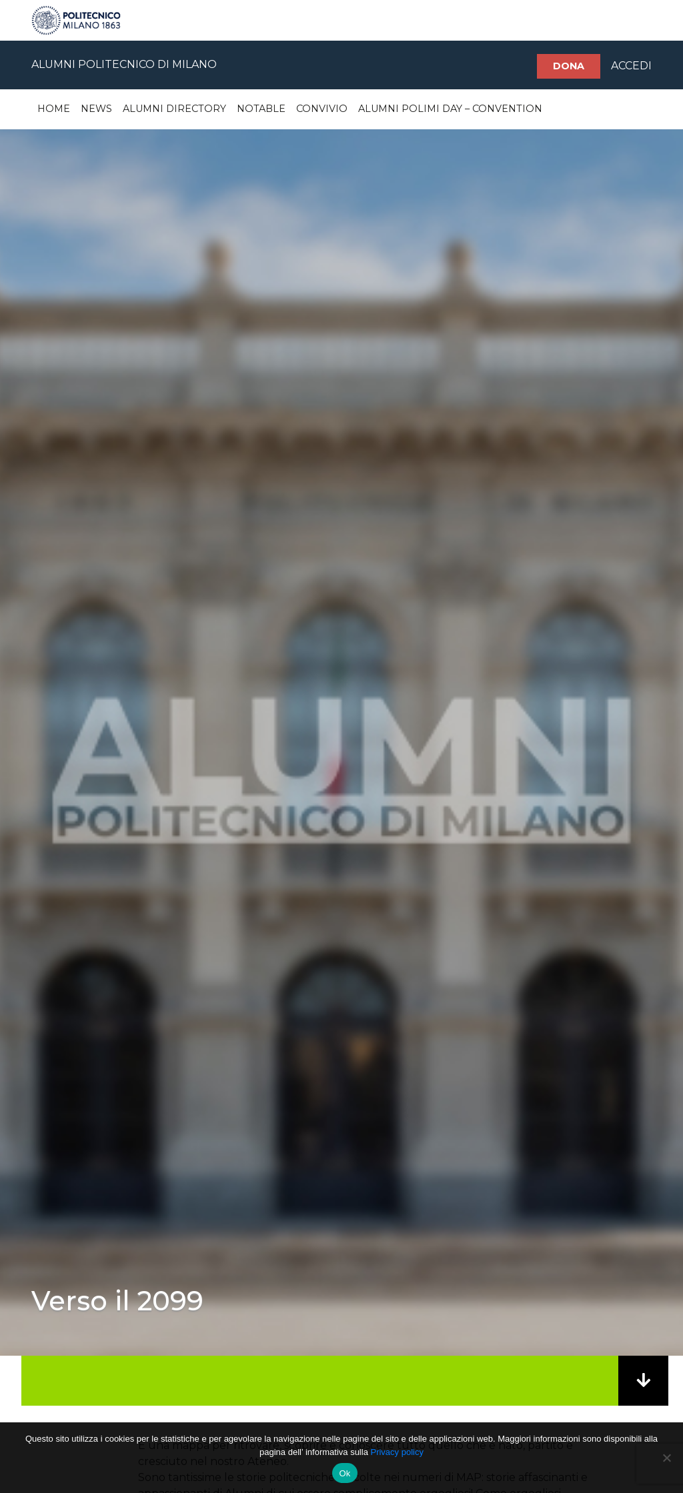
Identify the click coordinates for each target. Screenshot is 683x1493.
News (96, 109)
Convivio (322, 109)
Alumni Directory (174, 109)
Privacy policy (396, 1452)
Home (53, 109)
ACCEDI (631, 65)
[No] (666, 1457)
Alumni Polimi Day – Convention (450, 109)
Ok (344, 1473)
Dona (568, 66)
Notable (261, 109)
